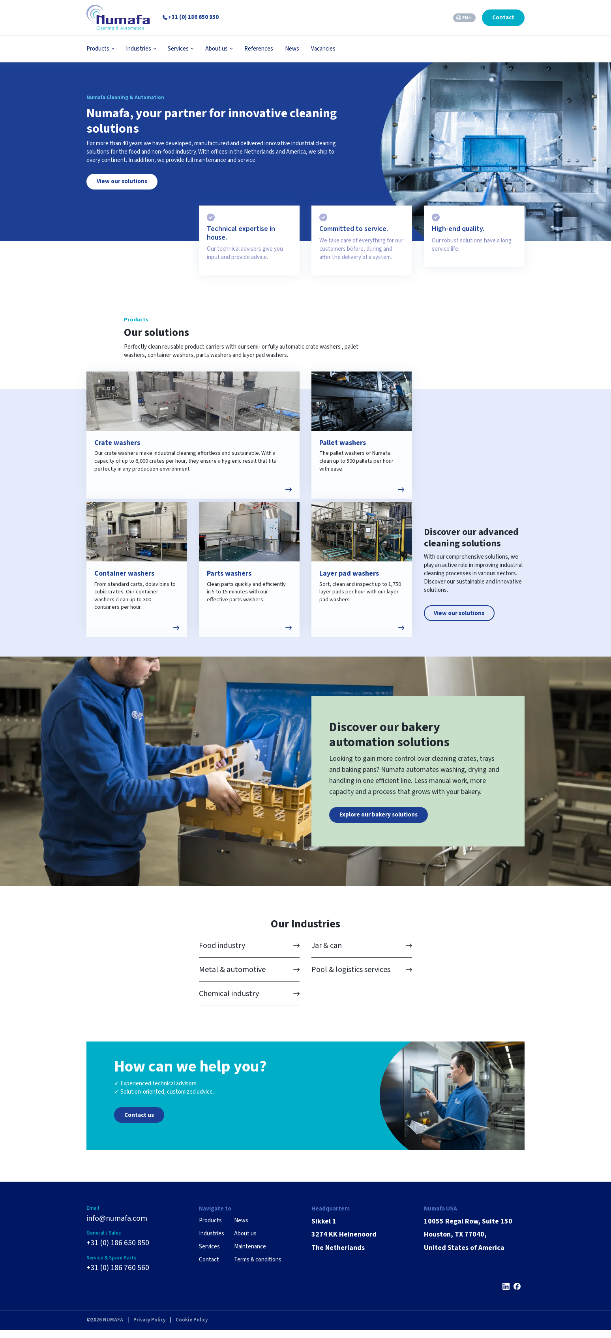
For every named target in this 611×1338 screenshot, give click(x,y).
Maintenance (250, 1254)
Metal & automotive (232, 977)
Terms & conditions (257, 1267)
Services (178, 49)
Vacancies (323, 49)
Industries (138, 49)
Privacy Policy (149, 1328)
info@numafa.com (117, 1226)
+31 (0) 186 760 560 (118, 1276)
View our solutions (122, 181)
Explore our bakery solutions (378, 822)
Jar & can (326, 953)
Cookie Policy (192, 1328)
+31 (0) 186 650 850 (118, 1251)
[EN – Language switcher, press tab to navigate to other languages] (464, 17)
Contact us (139, 1122)
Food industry (222, 953)
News (292, 49)
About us (216, 49)
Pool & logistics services (350, 977)
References (258, 49)
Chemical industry (229, 1001)
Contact (503, 17)
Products (97, 49)
